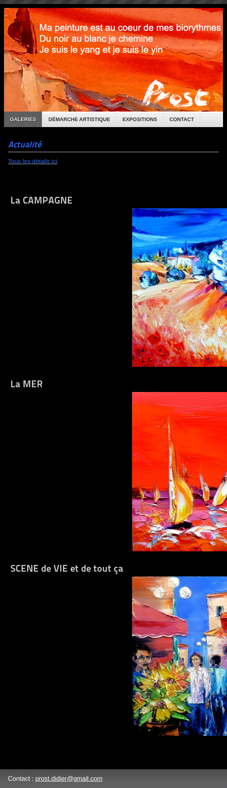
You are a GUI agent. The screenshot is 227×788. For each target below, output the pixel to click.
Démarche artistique (79, 119)
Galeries (23, 119)
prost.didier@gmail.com (68, 778)
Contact (182, 119)
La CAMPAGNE (113, 280)
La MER (113, 464)
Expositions (139, 119)
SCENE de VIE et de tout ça (113, 649)
